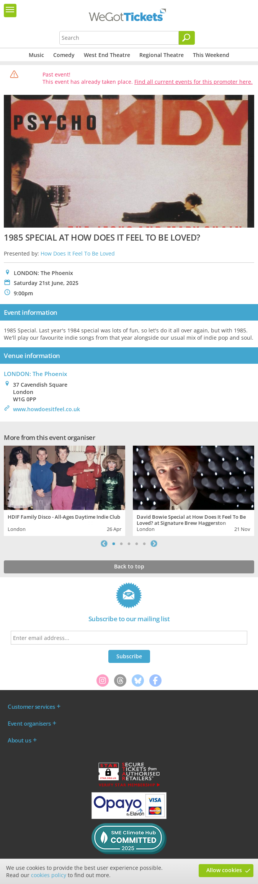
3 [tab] (129, 543)
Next (154, 543)
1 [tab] (114, 543)
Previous (104, 543)
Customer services (31, 706)
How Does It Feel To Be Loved (78, 253)
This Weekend (211, 55)
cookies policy (48, 875)
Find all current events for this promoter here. (193, 81)
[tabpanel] (64, 490)
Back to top (129, 566)
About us (19, 740)
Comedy (64, 55)
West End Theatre (107, 55)
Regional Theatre (161, 55)
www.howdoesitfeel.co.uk (46, 409)
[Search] (187, 38)
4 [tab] (137, 543)
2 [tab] (121, 543)
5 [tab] (144, 543)
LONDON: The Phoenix (35, 374)
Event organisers (29, 723)
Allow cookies (224, 870)
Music (36, 55)
